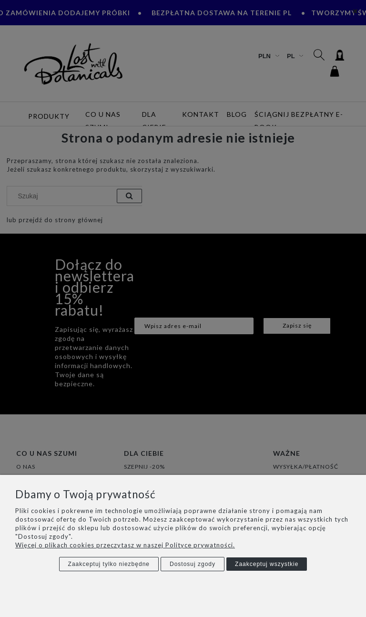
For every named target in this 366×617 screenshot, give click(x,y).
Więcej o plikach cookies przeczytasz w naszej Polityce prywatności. (125, 545)
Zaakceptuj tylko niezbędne (109, 564)
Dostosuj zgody (192, 564)
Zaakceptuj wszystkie (266, 564)
